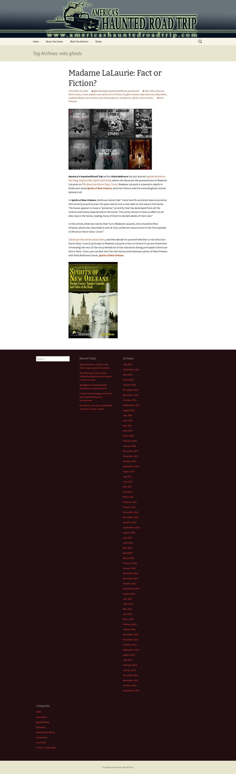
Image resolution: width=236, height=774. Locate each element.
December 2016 (130, 512)
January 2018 (129, 445)
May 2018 (127, 425)
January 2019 (129, 384)
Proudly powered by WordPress (118, 767)
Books (98, 41)
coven (85, 94)
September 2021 (131, 369)
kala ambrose (147, 94)
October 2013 (129, 685)
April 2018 (127, 430)
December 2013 (130, 675)
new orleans (92, 97)
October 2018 (129, 400)
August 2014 (129, 654)
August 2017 (129, 471)
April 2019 (127, 374)
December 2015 (130, 573)
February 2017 (130, 501)
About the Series (54, 41)
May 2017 (127, 486)
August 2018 (129, 410)
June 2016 (128, 542)
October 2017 (129, 461)
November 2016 (130, 517)
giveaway (40, 727)
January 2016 (129, 568)
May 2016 (127, 547)
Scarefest (41, 742)
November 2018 (130, 394)
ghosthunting (100, 90)
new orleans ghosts (108, 97)
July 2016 (127, 537)
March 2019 (128, 379)
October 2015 (129, 583)
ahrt (147, 90)
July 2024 (127, 364)
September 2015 (131, 588)
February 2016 (130, 563)
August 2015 (129, 593)
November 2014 (130, 639)
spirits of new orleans (142, 97)
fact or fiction (114, 94)
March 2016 (128, 558)
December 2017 (130, 451)
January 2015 (129, 629)
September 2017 (131, 466)
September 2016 (131, 527)
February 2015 (130, 624)
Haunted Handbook (117, 90)
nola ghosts (125, 97)
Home (36, 41)
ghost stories (132, 94)
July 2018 (127, 415)
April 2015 (127, 614)
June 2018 (128, 420)
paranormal (133, 90)
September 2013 (131, 690)
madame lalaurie (77, 97)
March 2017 (128, 496)
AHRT (38, 711)
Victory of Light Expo (46, 747)
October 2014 (129, 644)
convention (41, 716)
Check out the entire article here (87, 239)
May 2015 (127, 608)
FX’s (100, 184)
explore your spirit (98, 94)
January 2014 (129, 670)
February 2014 (130, 665)
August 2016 (129, 532)
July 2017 (127, 476)
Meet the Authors (79, 41)
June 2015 (128, 603)
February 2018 (130, 440)
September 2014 (131, 649)
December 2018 (130, 389)
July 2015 (127, 598)
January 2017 (129, 507)
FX (123, 94)
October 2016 (129, 522)
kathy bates (160, 94)
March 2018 (128, 435)
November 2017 (130, 456)
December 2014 (130, 634)
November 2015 (130, 578)
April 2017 (127, 491)
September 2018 (131, 405)
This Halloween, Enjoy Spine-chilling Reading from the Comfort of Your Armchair (95, 376)
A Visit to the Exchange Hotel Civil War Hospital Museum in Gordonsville (95, 397)
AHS (152, 90)
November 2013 (130, 680)
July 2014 (127, 659)
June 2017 (128, 481)
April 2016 (127, 552)
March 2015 (128, 619)
